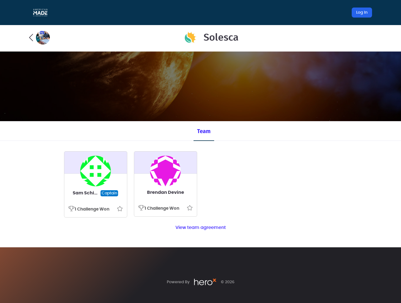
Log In (362, 12)
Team (204, 131)
